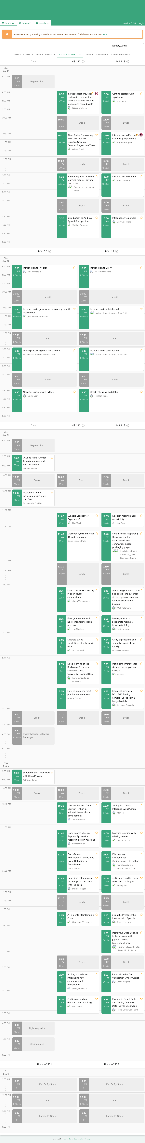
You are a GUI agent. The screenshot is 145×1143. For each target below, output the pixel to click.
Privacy (87, 1139)
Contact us (73, 1139)
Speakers (42, 23)
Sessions (25, 23)
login (141, 23)
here (104, 34)
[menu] (130, 23)
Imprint (80, 1139)
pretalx (65, 1139)
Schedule (8, 23)
